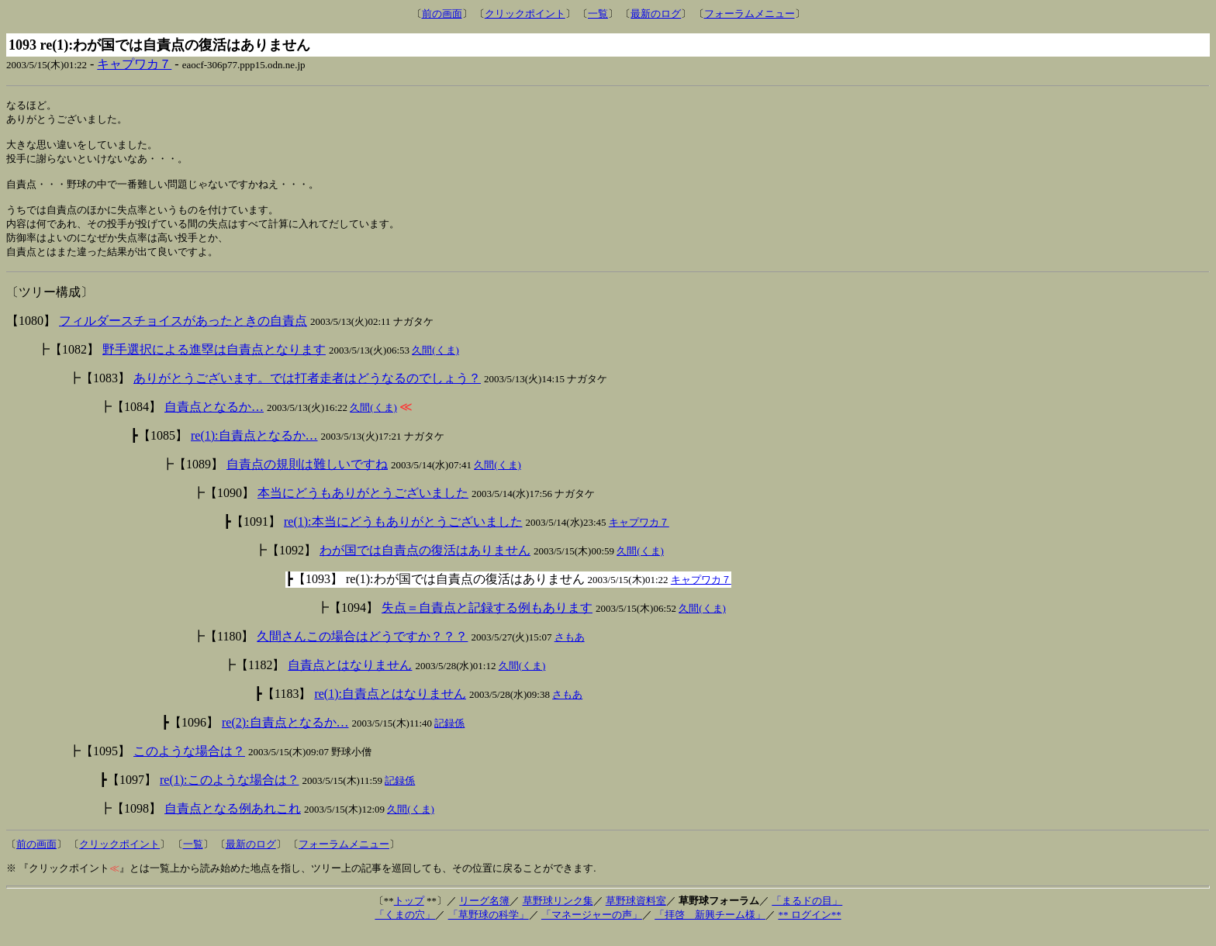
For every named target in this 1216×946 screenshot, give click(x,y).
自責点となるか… (214, 420)
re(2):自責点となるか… (285, 736)
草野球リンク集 (558, 914)
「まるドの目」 (807, 914)
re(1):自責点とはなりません (390, 707)
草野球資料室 (636, 914)
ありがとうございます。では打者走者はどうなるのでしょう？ (307, 392)
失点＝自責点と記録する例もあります (487, 621)
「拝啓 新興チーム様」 (710, 928)
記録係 (449, 737)
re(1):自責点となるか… (254, 449)
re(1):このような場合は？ (229, 793)
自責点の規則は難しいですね (307, 478)
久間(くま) (435, 364)
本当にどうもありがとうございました (362, 506)
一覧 (598, 13)
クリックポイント (525, 13)
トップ (409, 914)
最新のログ (655, 13)
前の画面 (442, 13)
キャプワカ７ (134, 64)
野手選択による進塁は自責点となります (214, 363)
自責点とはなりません (350, 678)
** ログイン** (809, 928)
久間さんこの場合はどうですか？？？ (362, 650)
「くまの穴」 (405, 928)
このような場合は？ (189, 765)
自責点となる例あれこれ (232, 822)
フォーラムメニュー (749, 13)
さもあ (569, 651)
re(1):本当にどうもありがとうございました (403, 535)
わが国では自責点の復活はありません (425, 564)
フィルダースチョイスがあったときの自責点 (183, 334)
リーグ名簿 (484, 914)
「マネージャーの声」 (591, 928)
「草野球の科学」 (488, 928)
